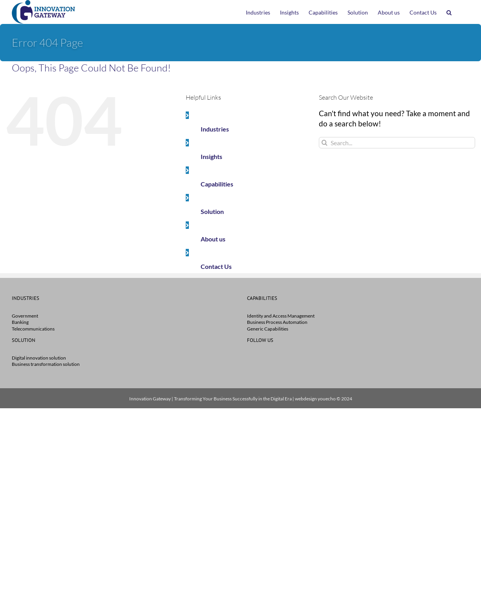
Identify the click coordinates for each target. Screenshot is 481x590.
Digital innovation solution (39, 358)
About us (213, 239)
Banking (20, 322)
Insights (211, 156)
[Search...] (397, 142)
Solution (212, 211)
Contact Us (216, 266)
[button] (449, 12)
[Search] (324, 142)
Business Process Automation (277, 322)
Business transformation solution (46, 364)
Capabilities (217, 184)
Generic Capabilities (267, 329)
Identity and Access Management (281, 316)
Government (25, 316)
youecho (327, 399)
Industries (215, 129)
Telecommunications (33, 329)
